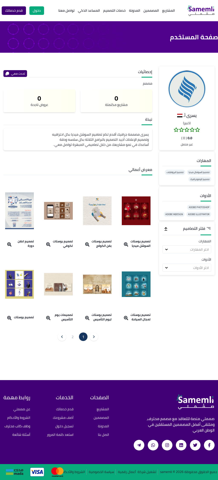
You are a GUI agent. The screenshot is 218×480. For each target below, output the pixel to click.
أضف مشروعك (63, 417)
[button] (187, 89)
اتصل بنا (103, 434)
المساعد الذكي (89, 10)
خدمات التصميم (114, 10)
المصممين (151, 10)
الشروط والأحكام (18, 417)
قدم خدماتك (64, 409)
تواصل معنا (66, 10)
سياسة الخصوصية (101, 472)
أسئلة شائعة (21, 434)
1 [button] (83, 336)
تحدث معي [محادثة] (15, 73)
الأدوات (206, 259)
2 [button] (73, 336)
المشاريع (168, 10)
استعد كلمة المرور (60, 434)
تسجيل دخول (64, 426)
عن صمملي (21, 409)
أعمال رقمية (127, 472)
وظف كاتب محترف (17, 426)
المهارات (205, 241)
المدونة (134, 10)
